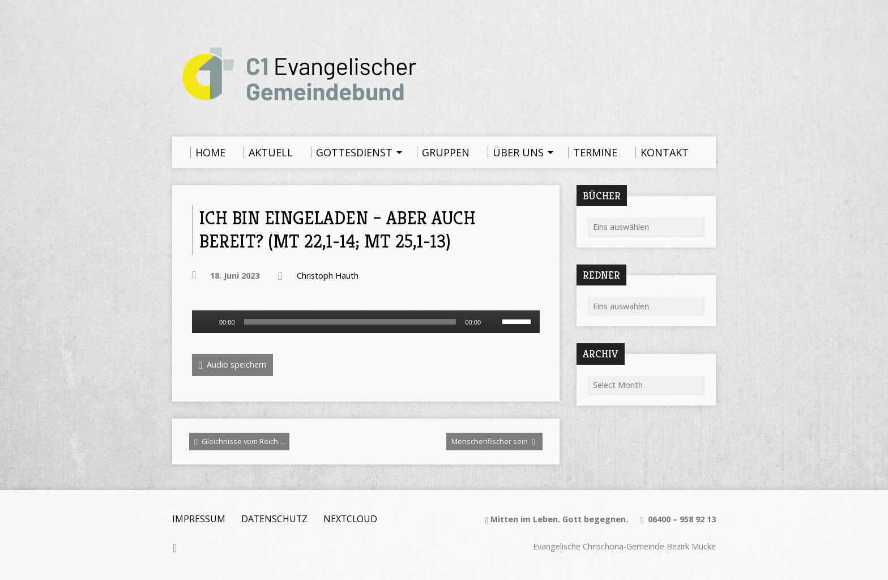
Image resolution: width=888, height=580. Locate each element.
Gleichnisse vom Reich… (239, 441)
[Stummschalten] (493, 321)
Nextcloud (350, 519)
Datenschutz (274, 519)
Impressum (198, 519)
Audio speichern (232, 365)
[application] (366, 321)
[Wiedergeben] (206, 321)
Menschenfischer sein (493, 441)
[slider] (350, 322)
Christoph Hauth (327, 275)
